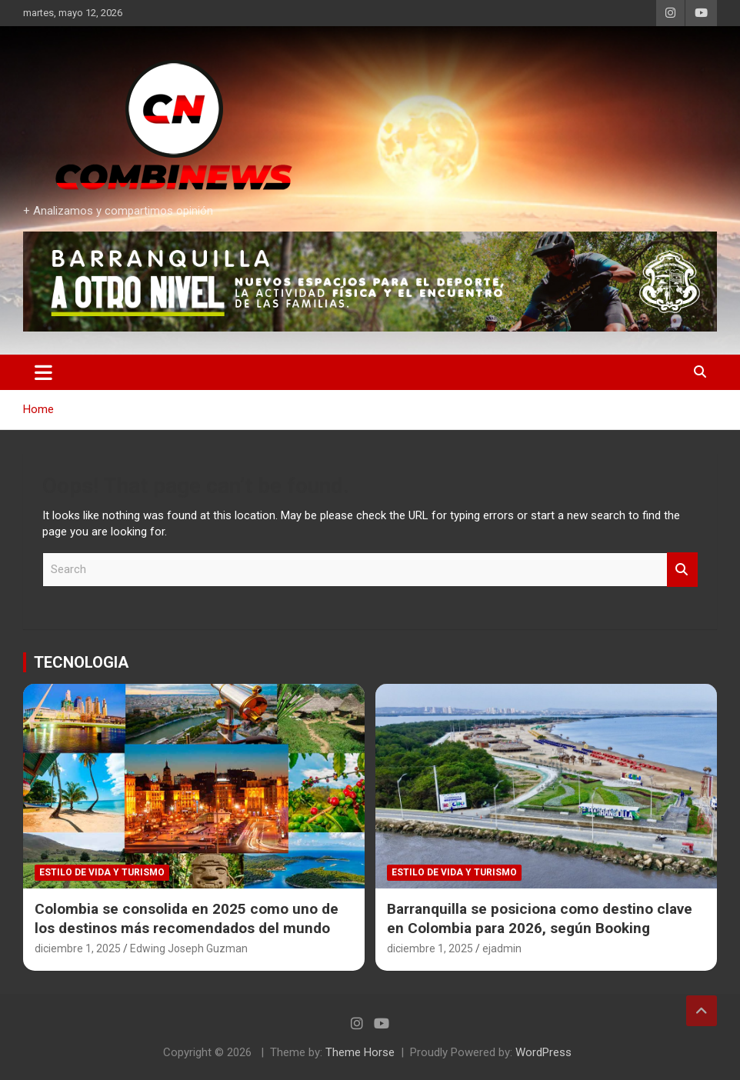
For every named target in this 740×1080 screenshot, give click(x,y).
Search (682, 569)
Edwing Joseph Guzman (189, 948)
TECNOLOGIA (81, 662)
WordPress (543, 1052)
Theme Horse (360, 1052)
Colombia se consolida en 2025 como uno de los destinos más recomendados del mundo (186, 918)
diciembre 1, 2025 (78, 948)
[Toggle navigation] (43, 372)
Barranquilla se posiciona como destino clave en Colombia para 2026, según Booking (539, 918)
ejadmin (502, 948)
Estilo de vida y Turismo (102, 872)
